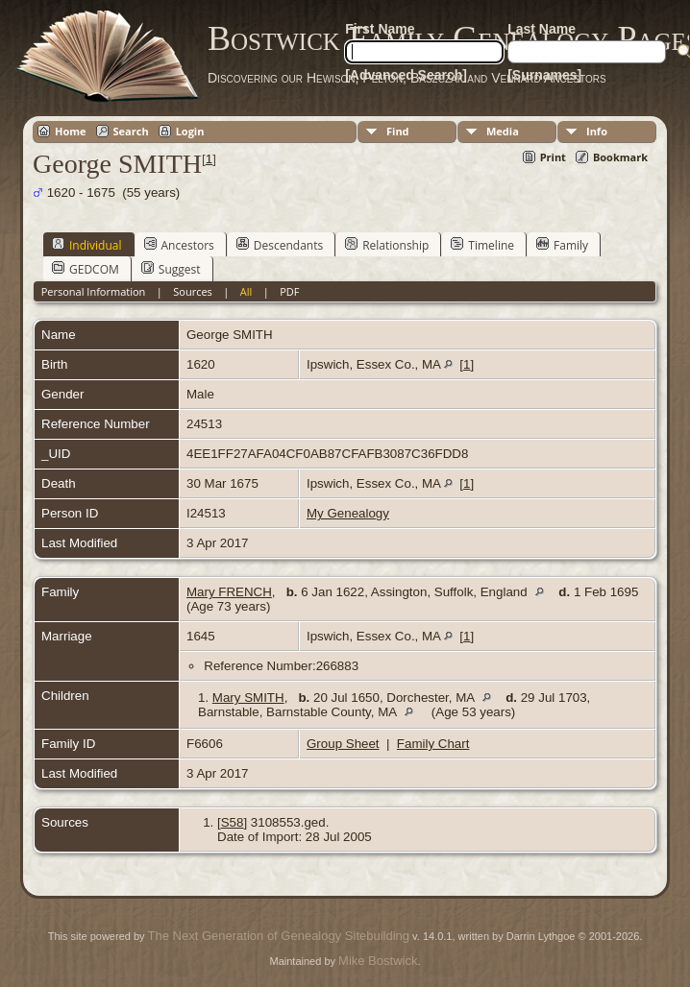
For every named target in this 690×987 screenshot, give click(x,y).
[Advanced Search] (406, 75)
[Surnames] (544, 75)
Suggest (171, 268)
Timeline (482, 244)
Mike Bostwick (377, 960)
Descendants (279, 244)
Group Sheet (343, 743)
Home (70, 131)
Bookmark (620, 157)
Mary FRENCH (229, 592)
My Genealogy (348, 513)
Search (131, 131)
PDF (289, 291)
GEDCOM (85, 268)
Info (596, 131)
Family (562, 244)
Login (190, 131)
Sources (192, 291)
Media (502, 131)
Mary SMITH (248, 697)
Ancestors (179, 244)
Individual (87, 244)
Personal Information (93, 291)
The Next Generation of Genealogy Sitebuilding (278, 935)
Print (553, 157)
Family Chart (433, 743)
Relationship (387, 244)
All (246, 291)
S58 (232, 822)
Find (397, 131)
